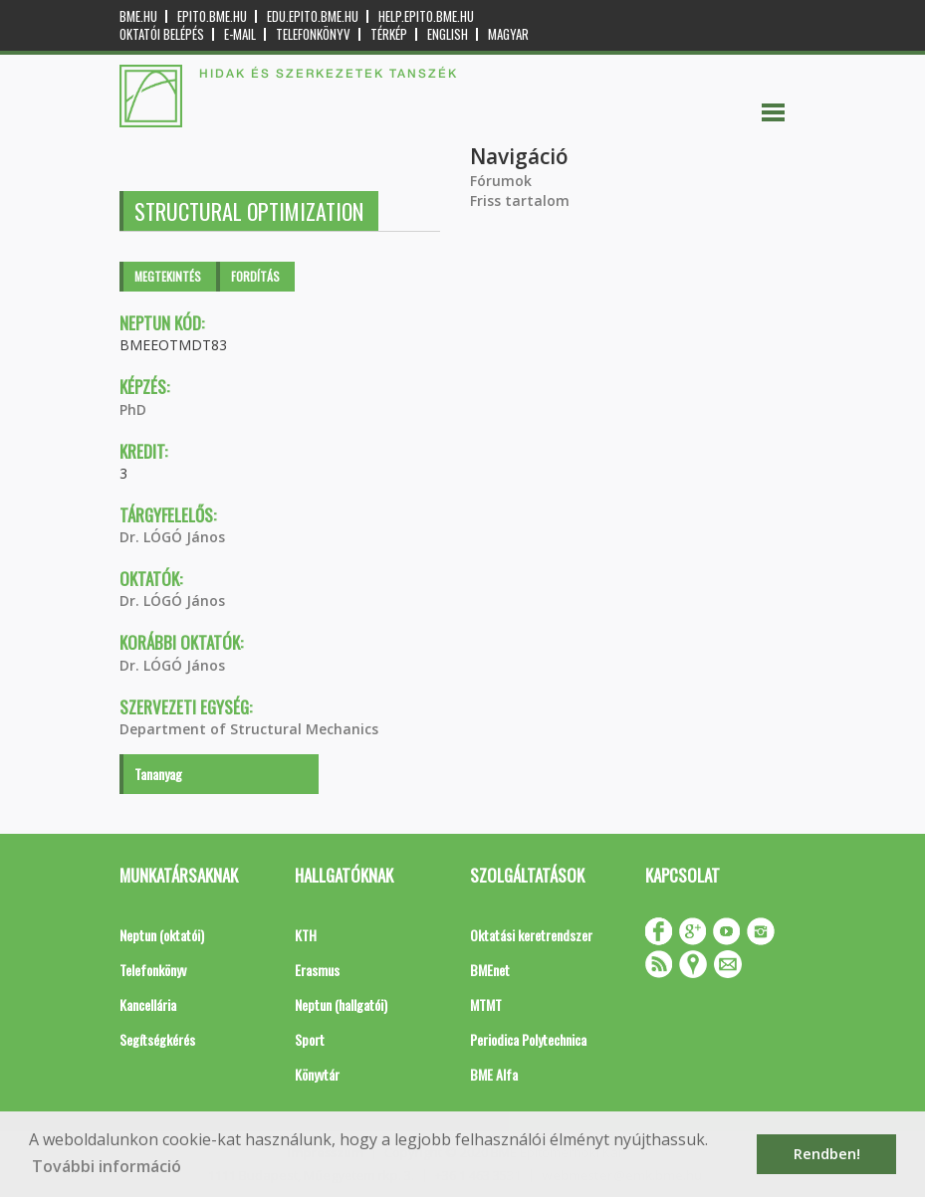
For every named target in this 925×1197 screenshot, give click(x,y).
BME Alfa (494, 1074)
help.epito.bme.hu (426, 16)
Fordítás (255, 276)
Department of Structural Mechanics (248, 728)
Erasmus (317, 969)
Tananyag (158, 773)
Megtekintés (167, 276)
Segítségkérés (157, 1039)
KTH (306, 934)
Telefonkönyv (313, 34)
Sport (310, 1039)
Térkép (388, 34)
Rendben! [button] (827, 1153)
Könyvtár (317, 1074)
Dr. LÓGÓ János (172, 536)
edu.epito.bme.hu (312, 16)
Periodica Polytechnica (528, 1039)
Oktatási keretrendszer (531, 934)
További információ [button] (106, 1166)
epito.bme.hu (212, 16)
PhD (132, 409)
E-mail (240, 34)
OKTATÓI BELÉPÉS (161, 34)
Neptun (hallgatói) (341, 1004)
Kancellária (147, 1004)
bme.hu (138, 16)
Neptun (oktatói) (161, 934)
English (447, 34)
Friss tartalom (520, 200)
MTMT (486, 1004)
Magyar (508, 34)
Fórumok (501, 180)
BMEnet (490, 969)
